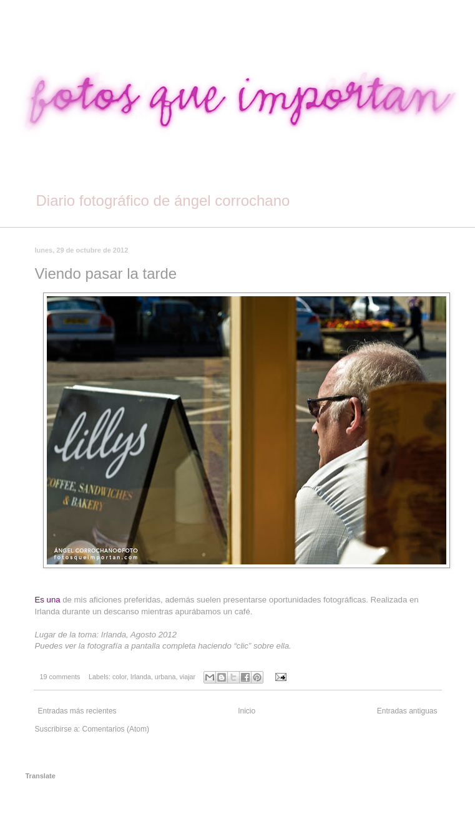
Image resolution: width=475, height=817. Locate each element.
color (119, 676)
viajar (187, 676)
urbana (165, 676)
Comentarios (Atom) (115, 729)
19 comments (60, 676)
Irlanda (140, 676)
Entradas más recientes (77, 711)
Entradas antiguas (407, 711)
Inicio (246, 711)
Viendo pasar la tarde (106, 273)
